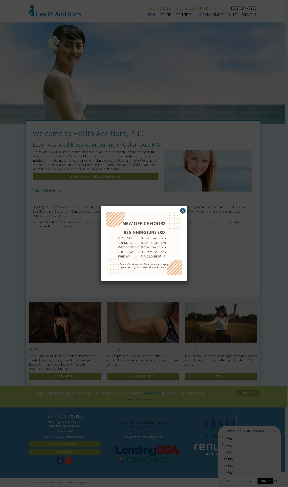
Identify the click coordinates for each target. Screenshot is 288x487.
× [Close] (183, 211)
